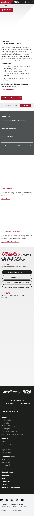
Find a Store (5, 199)
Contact (25, 106)
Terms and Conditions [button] (20, 507)
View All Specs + (7, 89)
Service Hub (5, 462)
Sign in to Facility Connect (10, 487)
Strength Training (7, 444)
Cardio (3, 441)
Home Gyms (5, 429)
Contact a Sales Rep (12, 98)
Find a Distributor (7, 472)
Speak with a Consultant (10, 242)
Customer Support (17, 277)
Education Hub (7, 465)
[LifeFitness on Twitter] (17, 500)
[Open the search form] (28, 2)
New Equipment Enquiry (17, 272)
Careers (4, 484)
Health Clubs (6, 420)
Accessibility (6, 481)
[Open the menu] (32, 2)
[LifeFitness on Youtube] (22, 500)
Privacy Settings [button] (17, 504)
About (3, 469)
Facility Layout (6, 459)
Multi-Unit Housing (8, 426)
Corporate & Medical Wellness (12, 434)
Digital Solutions (7, 450)
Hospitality (5, 423)
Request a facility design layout (17, 282)
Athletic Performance (9, 431)
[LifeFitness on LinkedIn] (1, 500)
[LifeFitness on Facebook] (6, 500)
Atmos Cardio (6, 453)
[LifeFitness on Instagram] (12, 500)
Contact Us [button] (5, 504)
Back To (5, 5)
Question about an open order (17, 288)
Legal (3, 478)
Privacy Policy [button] (6, 507)
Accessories (5, 447)
